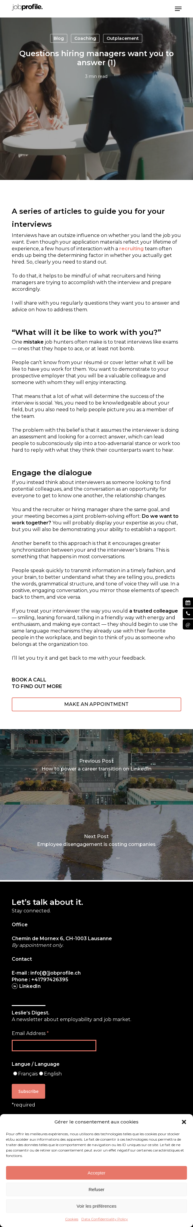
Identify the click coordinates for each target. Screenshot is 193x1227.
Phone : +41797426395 (40, 979)
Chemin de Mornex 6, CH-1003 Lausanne (62, 938)
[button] (184, 1122)
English (53, 1074)
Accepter (96, 1172)
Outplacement (123, 38)
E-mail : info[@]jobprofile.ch (46, 973)
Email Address (30, 1033)
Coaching (85, 38)
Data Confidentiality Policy (104, 1219)
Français (28, 1074)
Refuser (96, 1189)
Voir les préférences (96, 1206)
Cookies (71, 1219)
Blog (59, 38)
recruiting (131, 248)
